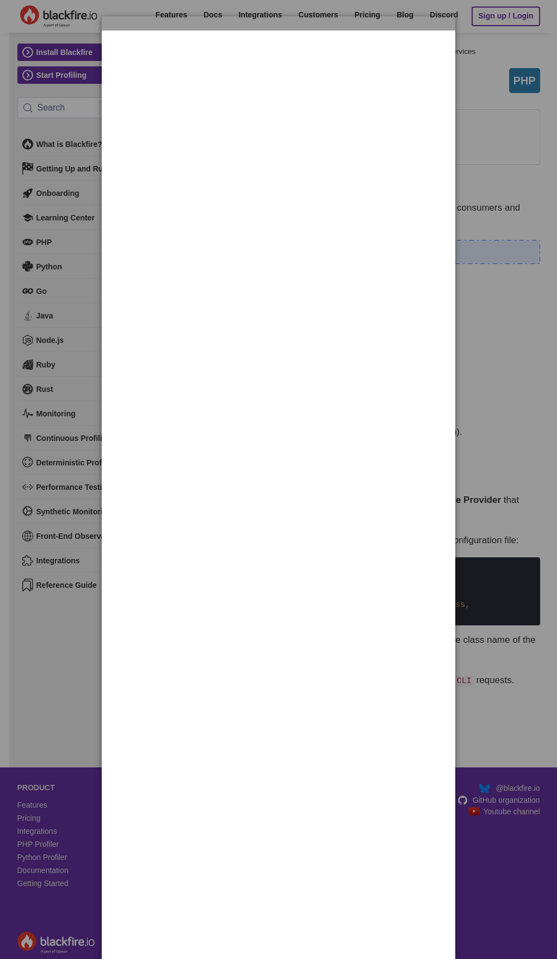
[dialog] (278, 64)
